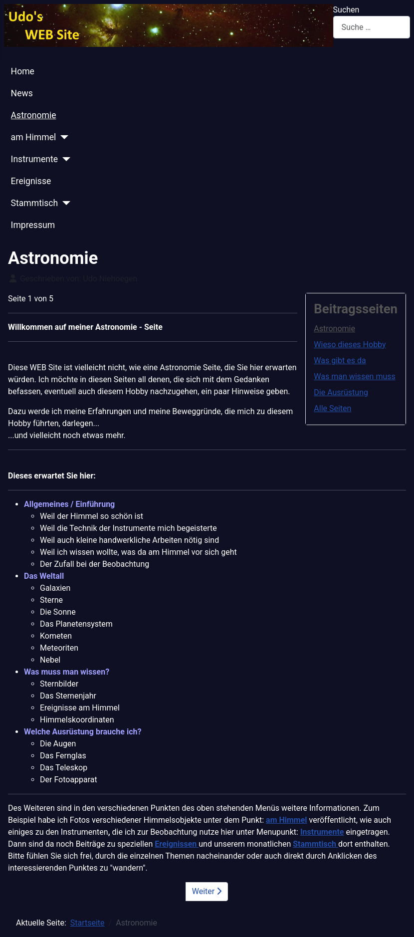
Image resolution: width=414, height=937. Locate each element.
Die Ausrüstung (341, 392)
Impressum (33, 225)
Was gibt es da (340, 360)
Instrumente (34, 159)
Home (22, 71)
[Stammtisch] (64, 203)
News (22, 93)
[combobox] (371, 27)
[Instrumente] (64, 159)
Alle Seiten (332, 408)
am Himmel (33, 137)
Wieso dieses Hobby (350, 344)
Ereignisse (31, 181)
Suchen (346, 9)
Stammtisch (34, 203)
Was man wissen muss (355, 376)
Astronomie (33, 115)
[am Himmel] (62, 137)
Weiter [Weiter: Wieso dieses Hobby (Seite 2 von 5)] (206, 891)
